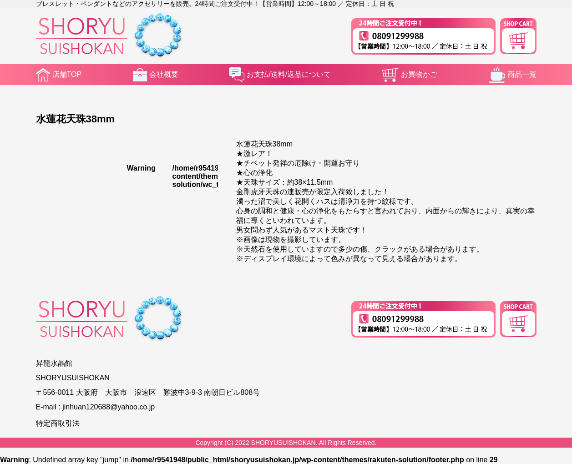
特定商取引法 (58, 423)
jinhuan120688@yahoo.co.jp (108, 407)
